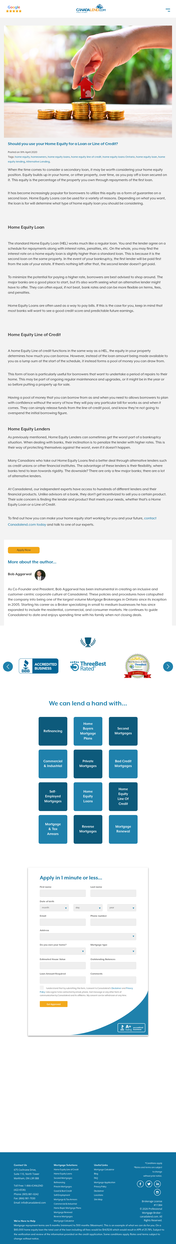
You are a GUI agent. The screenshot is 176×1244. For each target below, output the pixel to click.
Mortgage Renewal (63, 1212)
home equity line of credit (86, 157)
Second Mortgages (63, 1178)
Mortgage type (98, 945)
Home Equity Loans (63, 1174)
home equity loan (146, 157)
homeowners (39, 157)
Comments (96, 974)
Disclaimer (116, 988)
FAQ (96, 1178)
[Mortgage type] (113, 951)
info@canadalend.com (33, 1202)
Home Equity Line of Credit (66, 1170)
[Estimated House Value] (63, 965)
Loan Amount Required (53, 974)
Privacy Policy (100, 1187)
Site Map (98, 1199)
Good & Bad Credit (63, 1191)
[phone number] (113, 922)
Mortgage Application (104, 1182)
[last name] (113, 893)
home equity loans (59, 157)
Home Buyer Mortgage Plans (67, 1208)
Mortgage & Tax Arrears (65, 1199)
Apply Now (24, 550)
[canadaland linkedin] (158, 1186)
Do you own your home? (53, 945)
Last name (96, 887)
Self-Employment (62, 1195)
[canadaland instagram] (158, 1195)
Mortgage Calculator (104, 1170)
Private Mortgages (63, 1187)
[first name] (63, 893)
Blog (96, 1174)
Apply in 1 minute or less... (71, 878)
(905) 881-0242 (30, 1194)
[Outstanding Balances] (113, 965)
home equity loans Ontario (119, 157)
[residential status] (63, 951)
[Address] (88, 936)
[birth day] (87, 907)
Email (43, 916)
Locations (98, 1195)
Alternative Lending (38, 161)
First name (45, 887)
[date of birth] (54, 907)
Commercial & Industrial (65, 1204)
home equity (22, 157)
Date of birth (47, 901)
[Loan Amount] (63, 980)
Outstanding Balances (102, 959)
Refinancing (59, 1182)
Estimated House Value (53, 959)
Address (44, 930)
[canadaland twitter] (150, 1186)
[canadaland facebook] (141, 1186)
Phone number (98, 916)
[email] (63, 922)
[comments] (113, 980)
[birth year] (121, 907)
